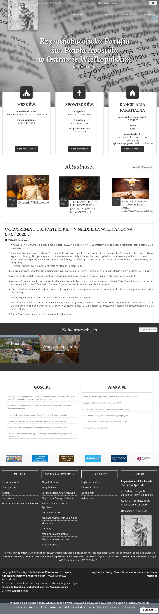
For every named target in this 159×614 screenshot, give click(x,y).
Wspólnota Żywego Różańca (57, 498)
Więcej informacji (79, 148)
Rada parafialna (50, 544)
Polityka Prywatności (108, 607)
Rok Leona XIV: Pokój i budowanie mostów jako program (104, 413)
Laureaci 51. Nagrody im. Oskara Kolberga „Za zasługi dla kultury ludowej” (37, 419)
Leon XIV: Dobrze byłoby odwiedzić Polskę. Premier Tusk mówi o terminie (37, 414)
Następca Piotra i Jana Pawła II (86, 426)
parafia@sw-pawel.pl (137, 510)
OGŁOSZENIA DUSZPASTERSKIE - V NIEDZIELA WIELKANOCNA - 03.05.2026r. (70, 232)
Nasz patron (9, 487)
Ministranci (48, 523)
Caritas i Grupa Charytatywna (58, 493)
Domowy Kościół (51, 512)
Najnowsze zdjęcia (79, 330)
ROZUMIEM (149, 610)
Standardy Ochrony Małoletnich (20, 503)
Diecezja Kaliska (90, 487)
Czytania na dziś (90, 482)
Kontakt (149, 14)
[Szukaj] (153, 3)
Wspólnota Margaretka (55, 534)
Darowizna (8, 498)
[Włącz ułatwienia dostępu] (153, 26)
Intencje (94, 14)
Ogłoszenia (76, 14)
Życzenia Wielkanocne (28, 199)
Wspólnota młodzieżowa (55, 539)
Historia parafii (10, 482)
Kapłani (6, 493)
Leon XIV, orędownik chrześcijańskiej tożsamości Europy (102, 419)
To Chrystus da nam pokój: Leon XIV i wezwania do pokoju (106, 408)
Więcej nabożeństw (26, 148)
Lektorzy (46, 528)
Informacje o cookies (134, 607)
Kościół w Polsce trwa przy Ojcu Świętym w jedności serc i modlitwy (110, 401)
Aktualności (79, 167)
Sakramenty (129, 14)
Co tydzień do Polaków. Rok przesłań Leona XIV (102, 404)
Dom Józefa (87, 493)
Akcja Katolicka (50, 482)
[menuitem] (76, 14)
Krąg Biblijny (49, 487)
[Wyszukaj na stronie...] (123, 3)
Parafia (109, 14)
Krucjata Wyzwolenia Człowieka (59, 518)
